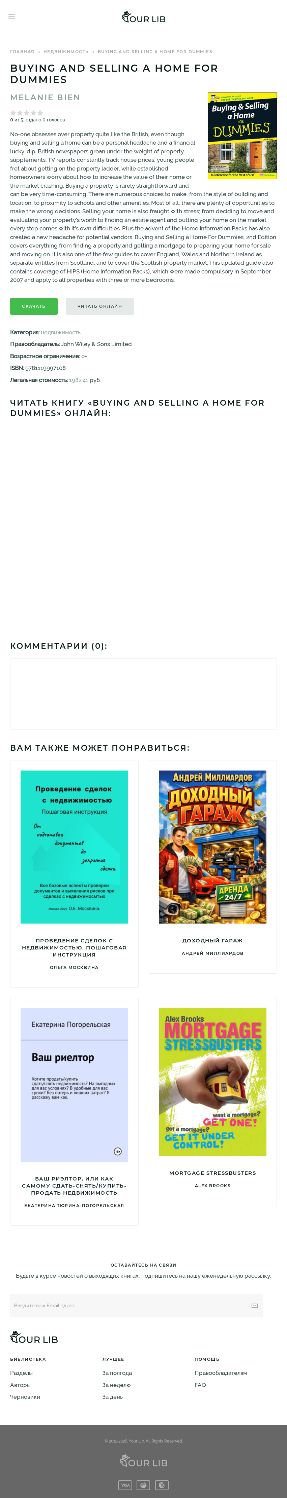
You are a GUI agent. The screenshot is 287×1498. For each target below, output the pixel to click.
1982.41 (78, 380)
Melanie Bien (45, 97)
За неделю (117, 1385)
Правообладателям (221, 1373)
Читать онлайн (100, 306)
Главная (22, 51)
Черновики (25, 1396)
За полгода (117, 1373)
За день (113, 1396)
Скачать (34, 306)
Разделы (21, 1373)
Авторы (20, 1385)
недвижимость (66, 51)
